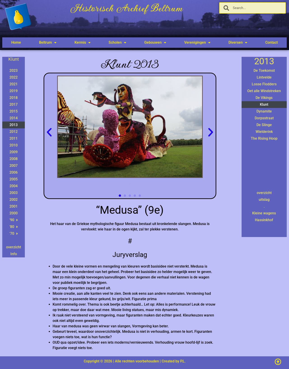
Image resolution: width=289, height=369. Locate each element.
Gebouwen (155, 42)
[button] (49, 132)
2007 (13, 165)
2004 (13, 186)
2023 (13, 70)
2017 (13, 104)
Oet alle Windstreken (264, 91)
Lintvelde (264, 77)
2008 (13, 159)
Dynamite (264, 111)
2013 (13, 125)
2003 (13, 193)
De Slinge (264, 125)
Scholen (117, 42)
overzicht (13, 247)
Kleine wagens (264, 213)
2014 (13, 118)
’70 (13, 233)
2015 (13, 111)
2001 (13, 206)
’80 (13, 226)
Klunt (264, 104)
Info (13, 254)
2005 (13, 179)
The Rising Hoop (264, 138)
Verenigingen (197, 42)
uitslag (264, 199)
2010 (13, 145)
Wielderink (264, 131)
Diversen (237, 42)
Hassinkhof (264, 220)
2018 (13, 98)
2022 (13, 77)
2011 (13, 138)
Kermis (83, 42)
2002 (13, 199)
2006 (13, 172)
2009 (13, 152)
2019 (13, 91)
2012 (13, 131)
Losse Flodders (264, 84)
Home (16, 42)
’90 (13, 220)
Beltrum (47, 42)
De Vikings (264, 98)
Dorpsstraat (264, 118)
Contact (271, 42)
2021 (13, 84)
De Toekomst (264, 70)
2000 (13, 213)
